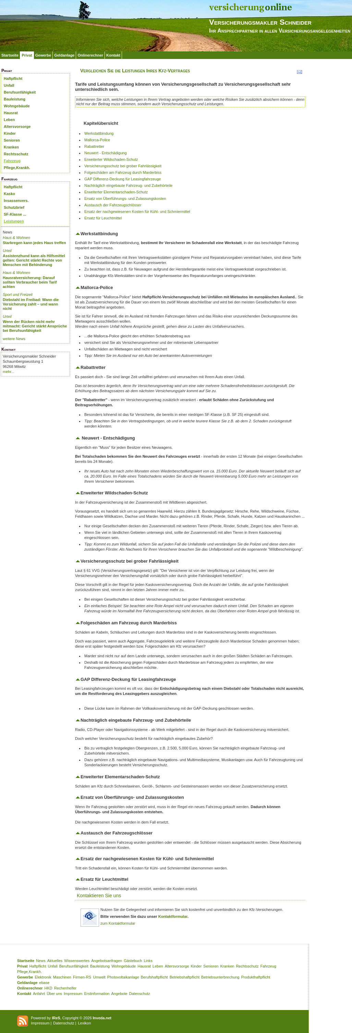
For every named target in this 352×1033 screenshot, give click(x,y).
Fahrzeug (12, 161)
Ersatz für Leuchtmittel (103, 218)
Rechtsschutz (16, 154)
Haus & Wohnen (16, 238)
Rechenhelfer (65, 988)
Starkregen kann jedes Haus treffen (34, 243)
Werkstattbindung (98, 133)
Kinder (10, 133)
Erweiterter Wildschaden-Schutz (111, 159)
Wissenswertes (76, 961)
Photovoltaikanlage (123, 977)
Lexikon (84, 1023)
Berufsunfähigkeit (20, 92)
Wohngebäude (17, 106)
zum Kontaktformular (117, 923)
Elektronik (43, 977)
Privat (27, 55)
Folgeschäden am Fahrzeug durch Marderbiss (122, 172)
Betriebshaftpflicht (184, 977)
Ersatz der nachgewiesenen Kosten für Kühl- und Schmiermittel (137, 211)
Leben (9, 120)
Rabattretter (94, 146)
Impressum (73, 994)
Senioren (12, 140)
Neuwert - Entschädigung (105, 153)
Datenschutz (139, 994)
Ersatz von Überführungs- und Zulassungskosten (125, 198)
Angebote (119, 994)
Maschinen (62, 977)
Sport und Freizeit (18, 294)
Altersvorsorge (17, 126)
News (41, 961)
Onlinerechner (90, 55)
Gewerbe (43, 55)
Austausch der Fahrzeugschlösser (112, 205)
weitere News (14, 339)
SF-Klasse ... (15, 214)
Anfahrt (39, 994)
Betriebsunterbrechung (220, 977)
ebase (44, 983)
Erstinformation (96, 994)
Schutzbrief (14, 207)
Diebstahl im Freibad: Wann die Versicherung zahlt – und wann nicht (31, 304)
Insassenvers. (16, 201)
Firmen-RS (82, 977)
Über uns (54, 994)
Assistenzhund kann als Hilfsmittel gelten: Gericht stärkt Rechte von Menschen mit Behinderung (34, 260)
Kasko (9, 194)
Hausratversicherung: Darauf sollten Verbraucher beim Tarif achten (30, 282)
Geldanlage (64, 55)
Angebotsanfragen (106, 961)
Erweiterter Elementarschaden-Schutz (116, 192)
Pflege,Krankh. (17, 168)
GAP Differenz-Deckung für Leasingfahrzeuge (122, 179)
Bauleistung (14, 99)
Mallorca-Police (97, 140)
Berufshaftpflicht (154, 977)
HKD (48, 988)
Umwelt (99, 977)
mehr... (8, 372)
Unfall (9, 85)
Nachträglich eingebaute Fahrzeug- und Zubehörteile (128, 185)
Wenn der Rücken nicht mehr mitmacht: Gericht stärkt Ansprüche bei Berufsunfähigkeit (35, 326)
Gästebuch (133, 961)
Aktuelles (55, 961)
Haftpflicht (13, 78)
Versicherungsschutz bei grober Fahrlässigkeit (122, 166)
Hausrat (11, 113)
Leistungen (14, 221)
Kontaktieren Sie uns (99, 895)
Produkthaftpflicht (255, 977)
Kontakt (113, 55)
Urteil (7, 251)
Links (148, 961)
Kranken (11, 147)
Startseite (10, 55)
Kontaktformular (172, 916)
